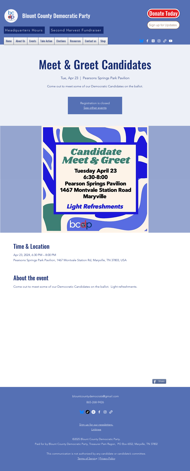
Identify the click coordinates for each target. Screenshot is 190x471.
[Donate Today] (163, 13)
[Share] (159, 381)
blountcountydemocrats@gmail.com (95, 396)
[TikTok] (88, 412)
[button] (24, 30)
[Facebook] (147, 41)
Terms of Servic (87, 458)
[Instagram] (159, 41)
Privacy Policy (107, 458)
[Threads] (153, 41)
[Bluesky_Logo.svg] (141, 41)
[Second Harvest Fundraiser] (77, 30)
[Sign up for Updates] (163, 25)
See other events (95, 108)
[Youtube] (171, 41)
